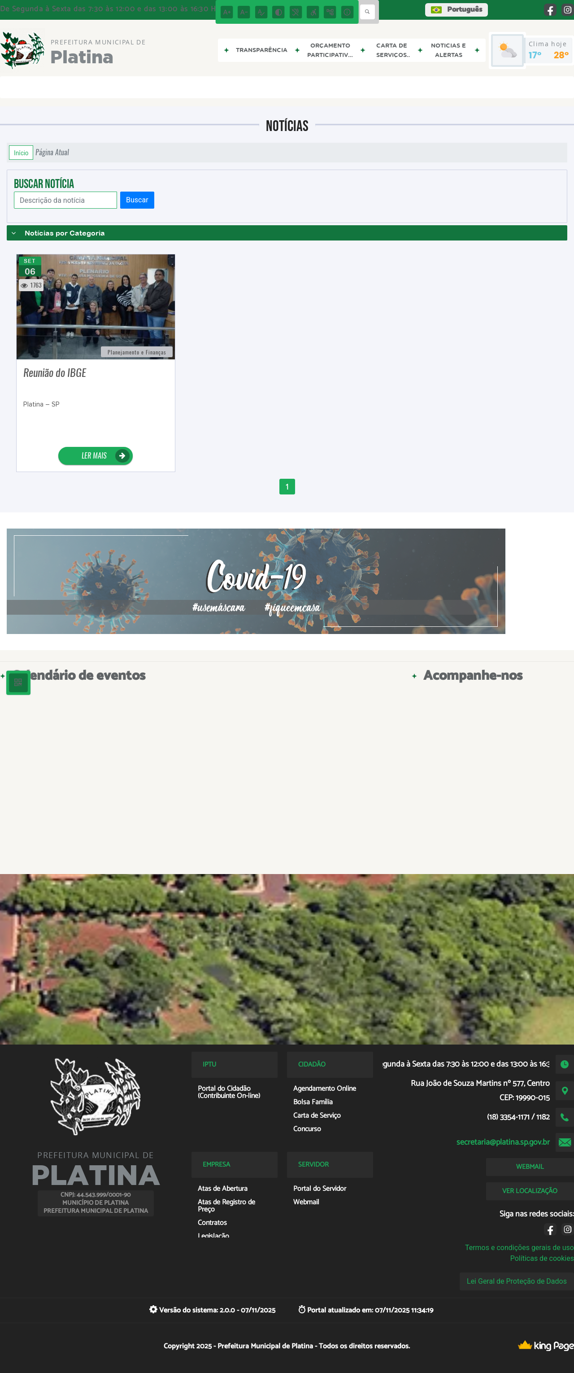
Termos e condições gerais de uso (519, 1247)
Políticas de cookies (542, 1258)
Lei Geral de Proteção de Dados (517, 1281)
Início (21, 152)
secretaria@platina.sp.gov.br (503, 1142)
